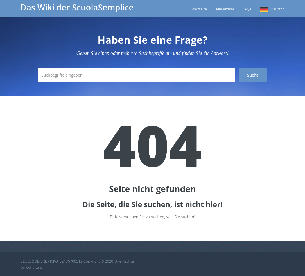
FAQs (247, 9)
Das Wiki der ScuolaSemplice (77, 7)
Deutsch (278, 9)
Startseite (199, 9)
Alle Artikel (225, 9)
